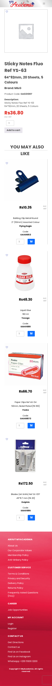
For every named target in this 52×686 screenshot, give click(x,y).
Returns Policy (15, 587)
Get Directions (16, 642)
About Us (13, 545)
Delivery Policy (16, 583)
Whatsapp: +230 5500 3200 (22, 661)
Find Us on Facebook (19, 651)
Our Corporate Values (20, 550)
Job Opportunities (18, 609)
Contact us (14, 647)
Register (12, 628)
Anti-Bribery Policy (18, 559)
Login (10, 623)
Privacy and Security (19, 578)
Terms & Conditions (18, 573)
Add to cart (13, 130)
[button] (31, 241)
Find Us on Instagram (19, 656)
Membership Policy (18, 555)
